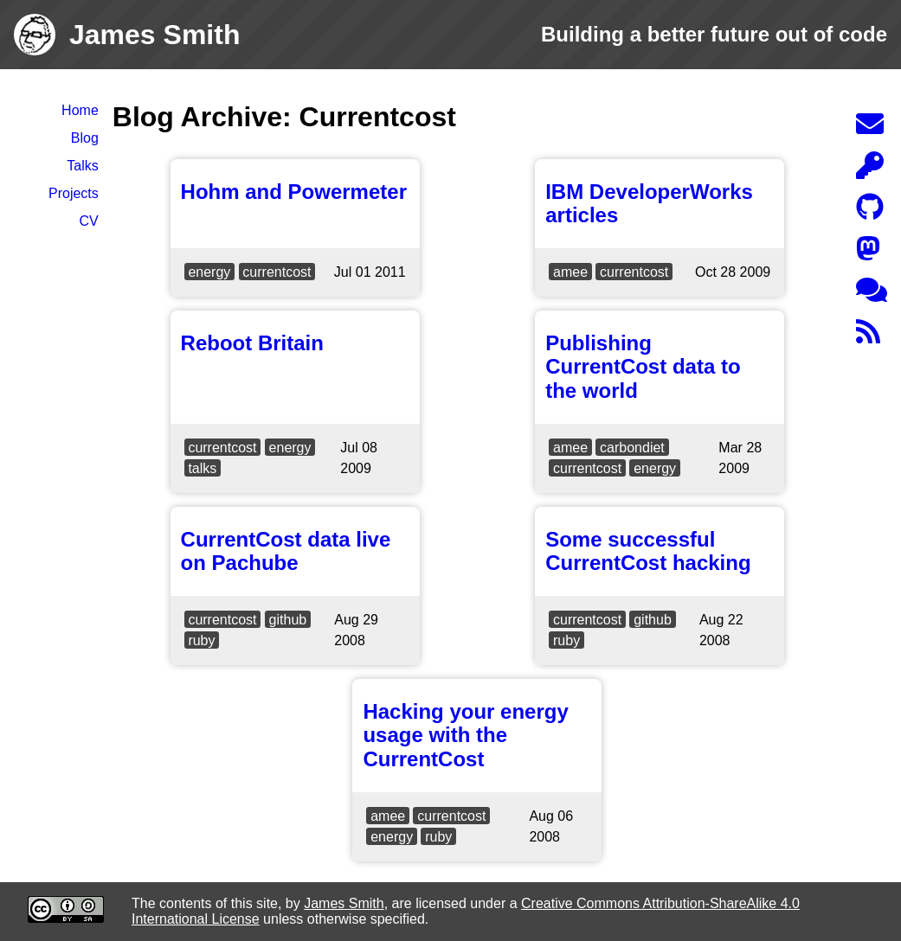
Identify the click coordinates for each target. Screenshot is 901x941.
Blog (85, 138)
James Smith (343, 903)
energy (209, 272)
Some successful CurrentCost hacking (647, 551)
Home (80, 110)
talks (202, 468)
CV (89, 221)
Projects (73, 193)
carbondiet (632, 447)
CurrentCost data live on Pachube (286, 551)
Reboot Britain (252, 343)
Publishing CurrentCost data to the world (642, 366)
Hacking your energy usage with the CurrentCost (465, 735)
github (288, 619)
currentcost (276, 272)
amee (570, 272)
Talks (82, 165)
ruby (201, 640)
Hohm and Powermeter (294, 191)
